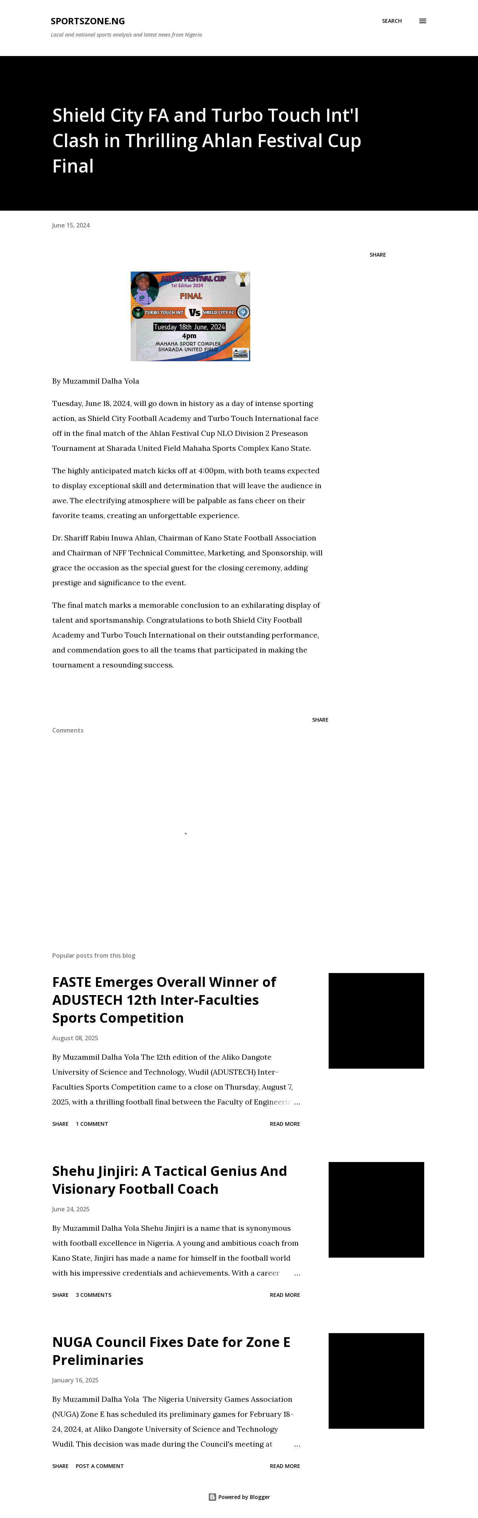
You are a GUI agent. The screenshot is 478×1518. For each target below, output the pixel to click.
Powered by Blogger (239, 1496)
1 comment (92, 1123)
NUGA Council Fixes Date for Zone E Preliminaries (171, 1351)
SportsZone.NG (88, 21)
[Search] (392, 20)
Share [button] (378, 254)
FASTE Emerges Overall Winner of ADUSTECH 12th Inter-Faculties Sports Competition (164, 1000)
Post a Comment (100, 1465)
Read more (285, 1123)
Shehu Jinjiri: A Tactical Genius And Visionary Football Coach (169, 1180)
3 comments (93, 1294)
